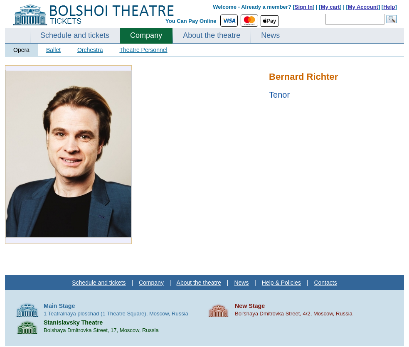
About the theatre (211, 35)
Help (389, 7)
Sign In (304, 7)
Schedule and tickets (74, 35)
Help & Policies (281, 282)
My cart (330, 7)
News (270, 35)
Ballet (53, 50)
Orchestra (90, 50)
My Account (363, 7)
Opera (21, 50)
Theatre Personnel (143, 50)
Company (146, 35)
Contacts (325, 282)
